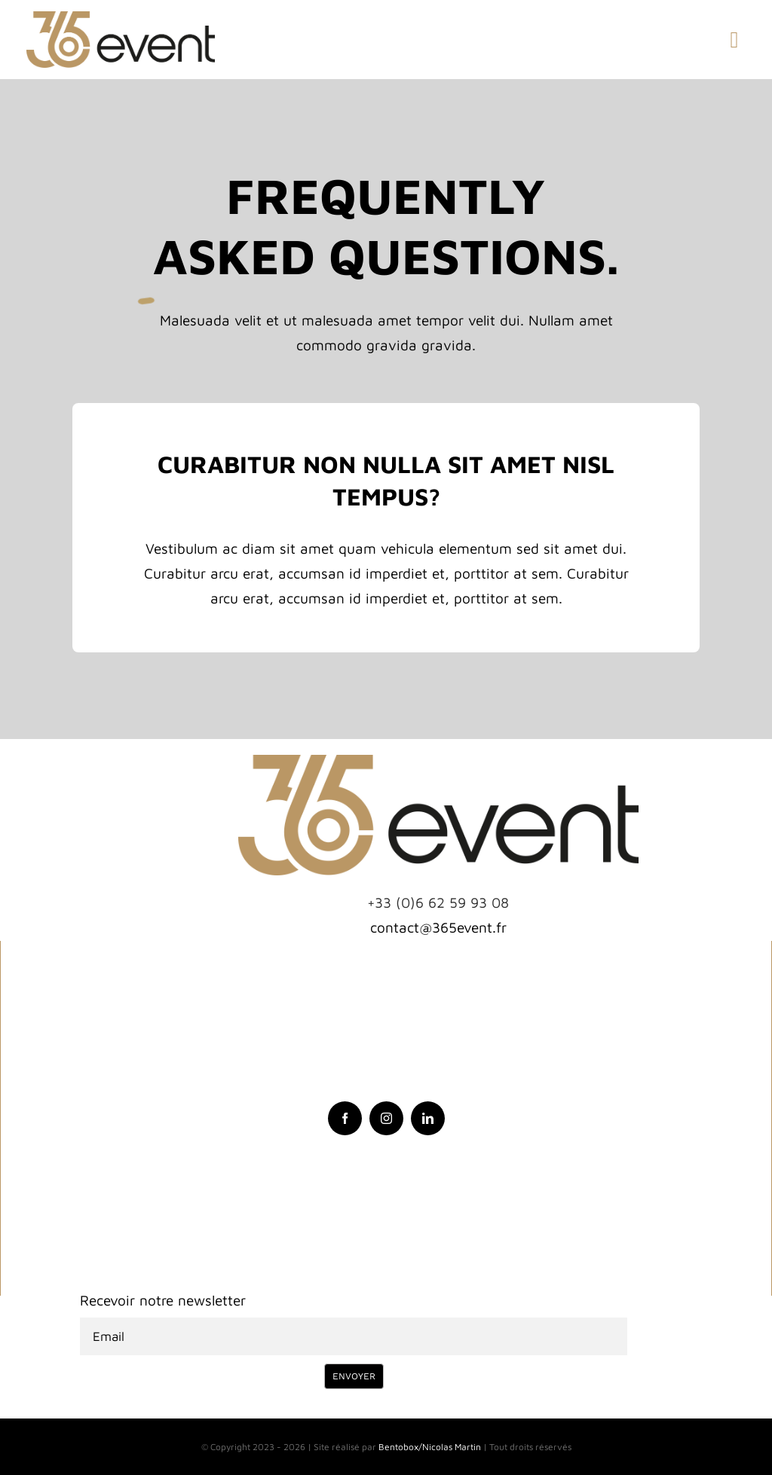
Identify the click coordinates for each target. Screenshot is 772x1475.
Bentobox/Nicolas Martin (429, 1446)
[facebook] (345, 1118)
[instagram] (386, 1118)
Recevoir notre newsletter (163, 1300)
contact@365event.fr (438, 927)
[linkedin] (428, 1118)
